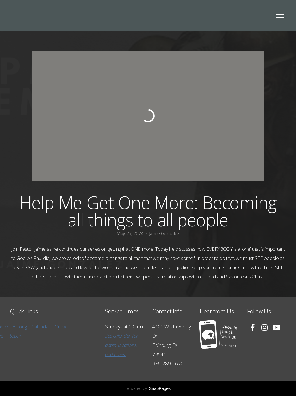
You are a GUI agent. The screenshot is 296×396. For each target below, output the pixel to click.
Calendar (11, 326)
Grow (30, 326)
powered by (148, 388)
